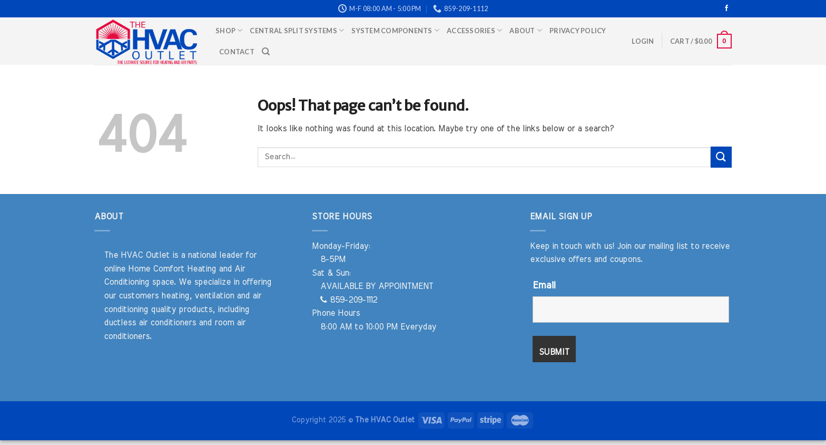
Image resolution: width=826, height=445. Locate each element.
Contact (236, 51)
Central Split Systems (297, 30)
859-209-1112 (348, 300)
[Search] (266, 52)
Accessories (474, 30)
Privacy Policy (577, 30)
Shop (228, 30)
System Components (395, 30)
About (525, 30)
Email (544, 286)
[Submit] (721, 157)
